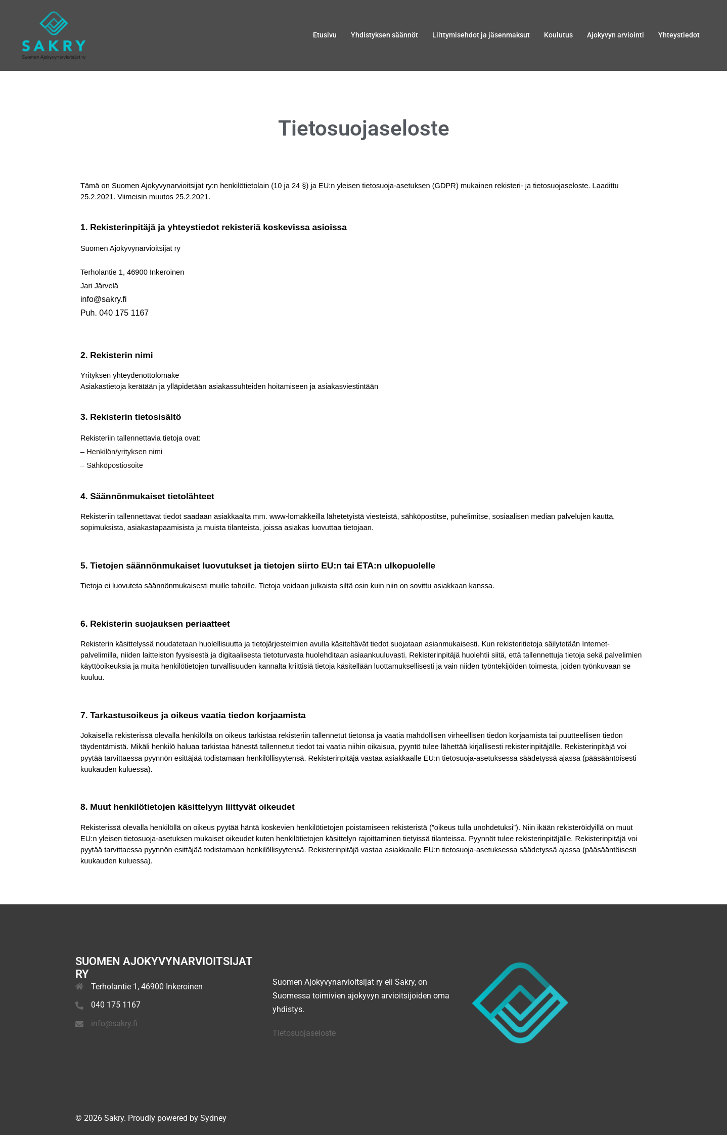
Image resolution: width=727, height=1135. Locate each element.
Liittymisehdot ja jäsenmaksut (481, 35)
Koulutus (558, 35)
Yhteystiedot (679, 35)
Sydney (213, 1118)
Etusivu (325, 35)
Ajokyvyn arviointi (615, 35)
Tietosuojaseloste (304, 1033)
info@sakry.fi (114, 1023)
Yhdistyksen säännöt (384, 35)
